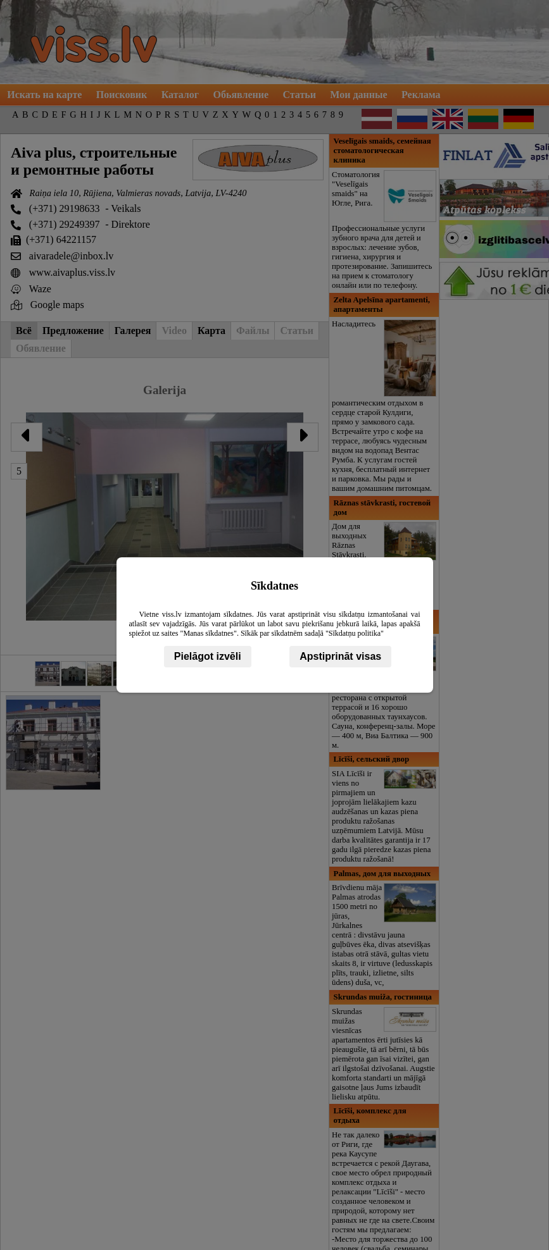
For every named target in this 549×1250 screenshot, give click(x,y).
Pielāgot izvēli (207, 656)
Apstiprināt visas (340, 656)
